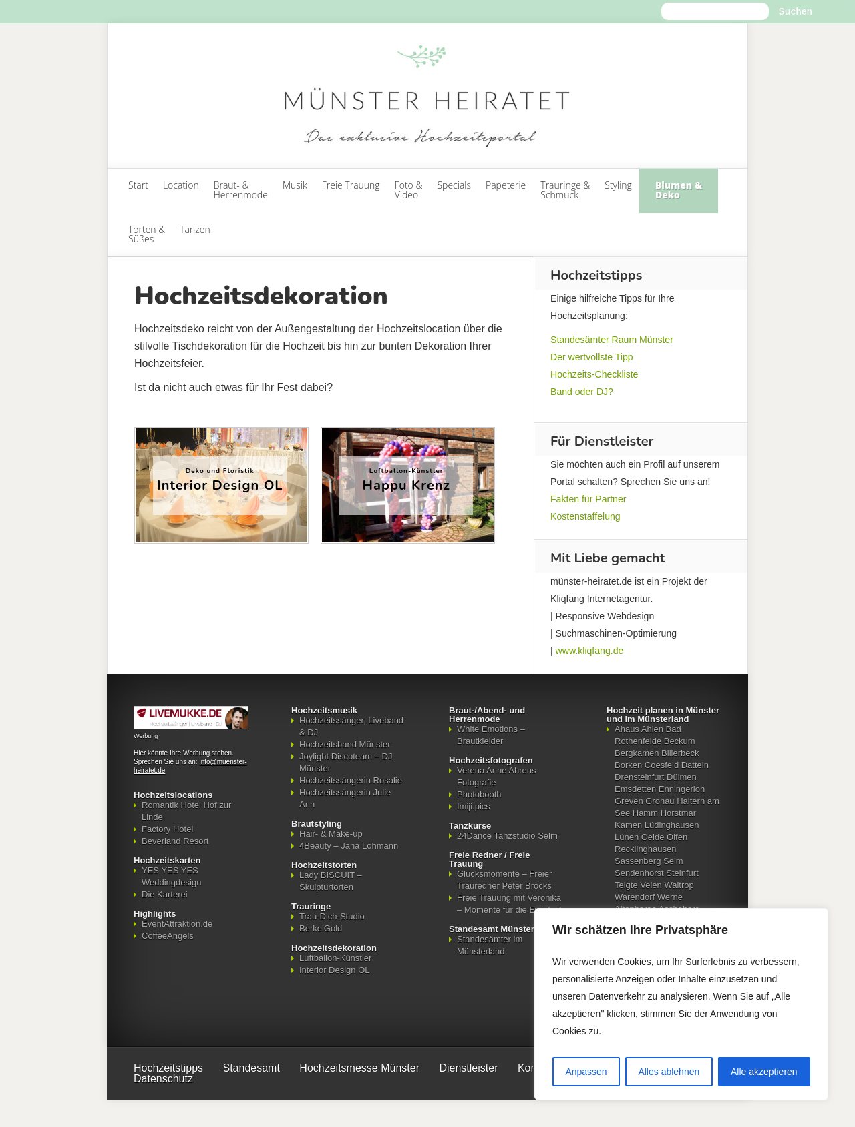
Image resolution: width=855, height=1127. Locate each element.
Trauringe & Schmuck (565, 190)
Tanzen (195, 229)
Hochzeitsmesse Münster (359, 1068)
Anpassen (586, 1071)
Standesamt (251, 1068)
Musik (295, 185)
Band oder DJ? (581, 391)
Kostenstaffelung (585, 516)
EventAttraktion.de (177, 924)
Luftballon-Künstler (335, 958)
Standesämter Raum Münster (611, 339)
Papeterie (506, 185)
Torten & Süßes (146, 234)
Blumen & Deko (678, 190)
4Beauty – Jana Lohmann (348, 846)
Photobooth (479, 794)
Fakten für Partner (588, 499)
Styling (618, 185)
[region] (681, 1004)
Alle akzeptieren (764, 1071)
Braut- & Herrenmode (241, 190)
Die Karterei (165, 894)
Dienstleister (468, 1068)
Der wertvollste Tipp (591, 357)
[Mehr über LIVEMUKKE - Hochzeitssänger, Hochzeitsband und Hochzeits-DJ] (191, 726)
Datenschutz (163, 1078)
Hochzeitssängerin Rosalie (350, 780)
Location (181, 185)
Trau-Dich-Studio (332, 916)
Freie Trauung (351, 185)
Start (138, 185)
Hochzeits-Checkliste (594, 374)
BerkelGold (320, 928)
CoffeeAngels (168, 936)
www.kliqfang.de (590, 650)
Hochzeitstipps (168, 1068)
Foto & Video (409, 190)
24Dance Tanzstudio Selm (507, 836)
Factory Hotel (167, 829)
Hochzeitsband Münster (345, 744)
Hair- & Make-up (331, 834)
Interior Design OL (334, 970)
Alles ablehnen (668, 1071)
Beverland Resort (175, 841)
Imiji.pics (473, 806)
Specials (454, 185)
